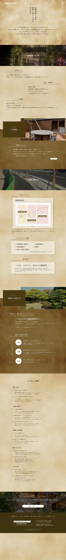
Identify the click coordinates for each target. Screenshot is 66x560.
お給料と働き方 (26, 543)
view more (54, 185)
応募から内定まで (33, 543)
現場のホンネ (40, 543)
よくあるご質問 (47, 543)
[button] (32, 26)
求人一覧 (31, 533)
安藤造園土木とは (14, 543)
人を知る (20, 543)
